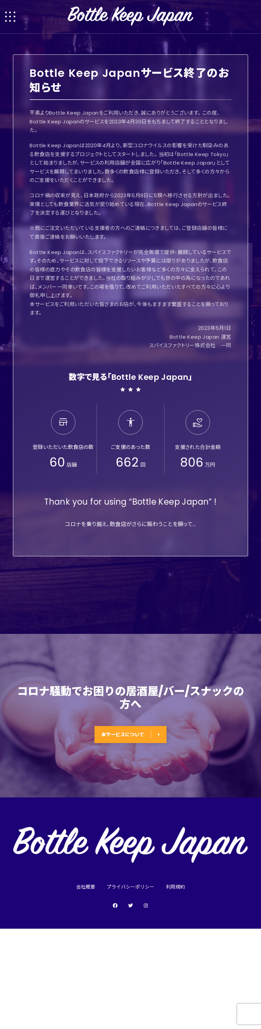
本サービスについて (130, 734)
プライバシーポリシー (130, 886)
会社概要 (85, 886)
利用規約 (175, 886)
